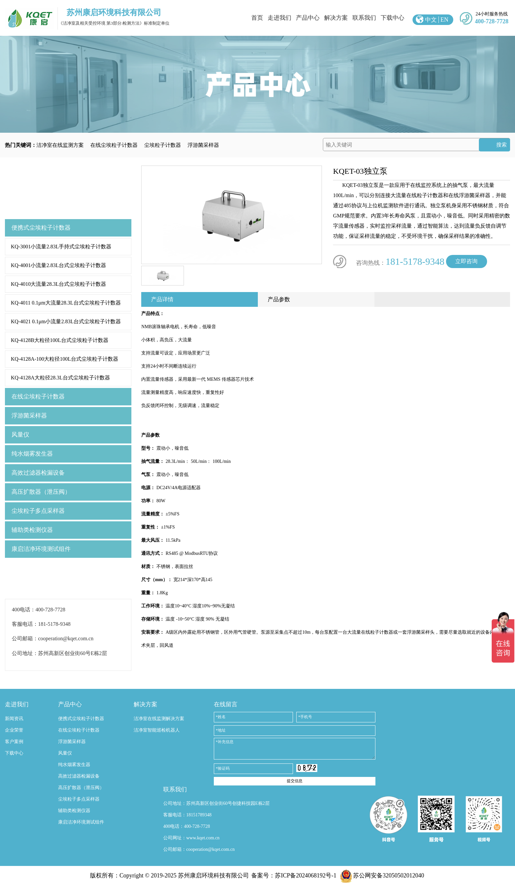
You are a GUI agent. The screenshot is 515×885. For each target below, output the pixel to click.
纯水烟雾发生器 (32, 453)
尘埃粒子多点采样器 (38, 511)
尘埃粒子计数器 (162, 145)
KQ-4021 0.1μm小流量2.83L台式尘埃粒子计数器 (66, 321)
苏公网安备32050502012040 (382, 875)
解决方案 (336, 17)
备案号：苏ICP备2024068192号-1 (293, 875)
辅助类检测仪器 (32, 530)
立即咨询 (466, 261)
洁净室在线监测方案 (60, 145)
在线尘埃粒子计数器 (114, 145)
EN (444, 19)
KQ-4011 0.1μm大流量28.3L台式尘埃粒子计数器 (66, 303)
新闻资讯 (14, 718)
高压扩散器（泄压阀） (41, 491)
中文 (431, 19)
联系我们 (364, 17)
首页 (257, 17)
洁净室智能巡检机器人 (157, 730)
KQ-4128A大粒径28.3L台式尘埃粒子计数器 (60, 377)
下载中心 (392, 17)
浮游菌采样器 (203, 145)
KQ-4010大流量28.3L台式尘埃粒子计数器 (58, 284)
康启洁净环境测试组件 (41, 549)
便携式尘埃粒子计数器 (41, 227)
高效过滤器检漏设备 (38, 472)
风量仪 (20, 434)
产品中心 (308, 17)
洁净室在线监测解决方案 (159, 718)
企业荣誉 (14, 730)
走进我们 (279, 17)
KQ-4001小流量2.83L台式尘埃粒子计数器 (58, 265)
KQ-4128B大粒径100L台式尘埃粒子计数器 (59, 340)
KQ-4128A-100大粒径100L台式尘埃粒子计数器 (64, 359)
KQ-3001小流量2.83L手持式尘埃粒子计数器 (61, 246)
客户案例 (14, 741)
